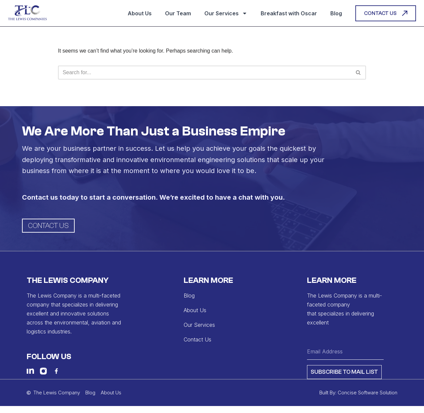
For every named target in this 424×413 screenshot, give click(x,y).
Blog (336, 13)
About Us (140, 13)
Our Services (225, 13)
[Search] (204, 73)
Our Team (178, 13)
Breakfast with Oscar (289, 13)
